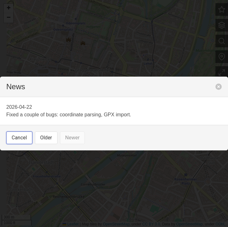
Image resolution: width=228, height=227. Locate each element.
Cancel (19, 138)
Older (46, 138)
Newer (72, 138)
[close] (218, 87)
